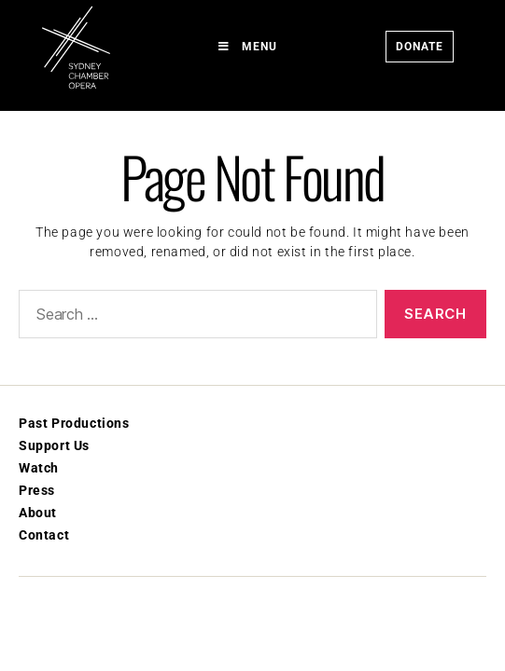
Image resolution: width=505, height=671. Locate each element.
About (38, 512)
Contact (44, 534)
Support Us (54, 445)
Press (37, 490)
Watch (39, 467)
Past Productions (74, 423)
